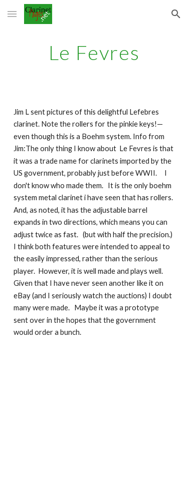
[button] (12, 14)
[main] (94, 53)
